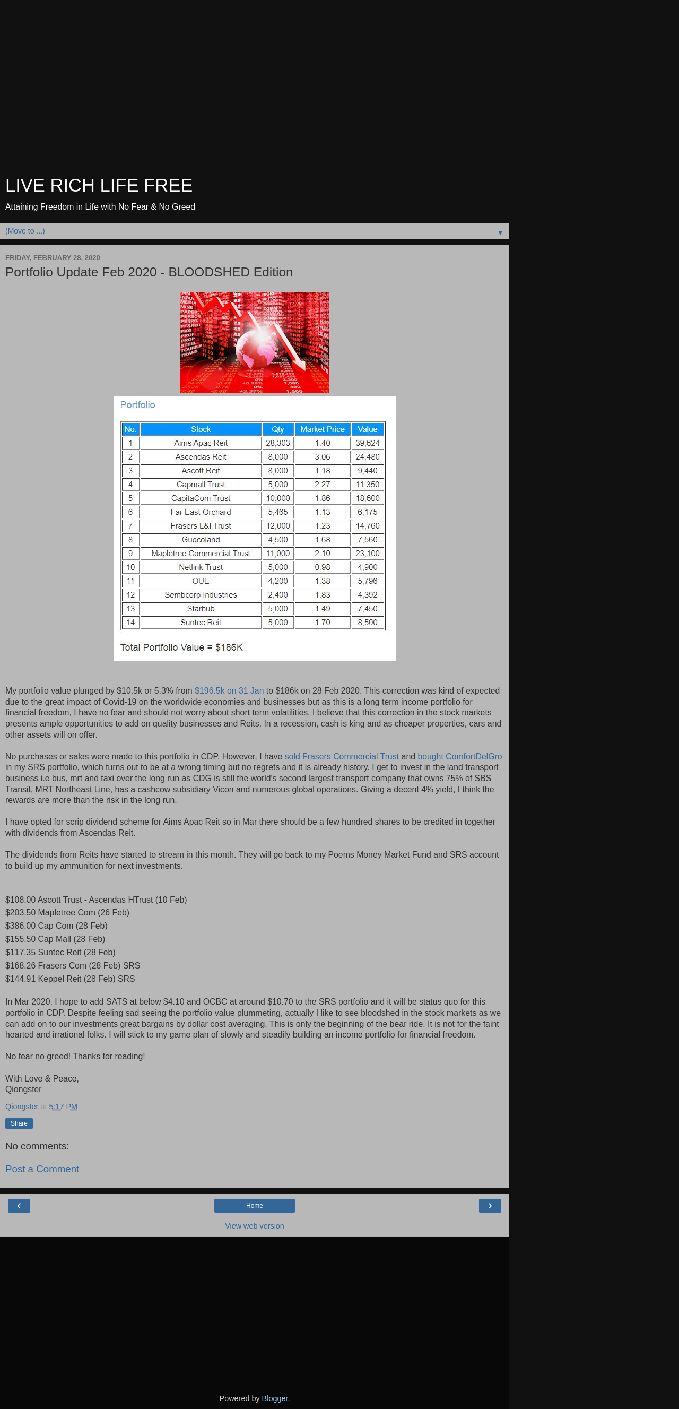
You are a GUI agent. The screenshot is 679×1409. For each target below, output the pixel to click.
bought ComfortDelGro (459, 756)
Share (19, 1123)
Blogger (275, 1398)
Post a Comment (42, 1168)
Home (254, 1205)
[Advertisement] (254, 90)
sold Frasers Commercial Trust (343, 756)
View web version (254, 1226)
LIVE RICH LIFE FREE (99, 185)
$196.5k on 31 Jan (229, 690)
